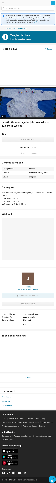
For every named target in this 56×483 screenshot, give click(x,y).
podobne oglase (24, 39)
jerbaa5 (28, 287)
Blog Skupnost (7, 422)
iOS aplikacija (10, 451)
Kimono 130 (6, 401)
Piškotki (42, 426)
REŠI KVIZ (37, 22)
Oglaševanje (6, 436)
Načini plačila (34, 422)
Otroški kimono (7, 405)
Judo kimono (6, 397)
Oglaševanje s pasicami (42, 436)
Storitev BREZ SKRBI (17, 419)
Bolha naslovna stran (28, 3)
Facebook (3, 473)
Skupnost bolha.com (25, 473)
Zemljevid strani (21, 422)
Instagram (13, 473)
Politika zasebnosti (30, 426)
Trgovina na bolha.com (22, 436)
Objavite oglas (7, 440)
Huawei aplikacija (10, 463)
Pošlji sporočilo (28, 139)
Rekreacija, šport (10, 28)
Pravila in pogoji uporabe (11, 426)
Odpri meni (3, 3)
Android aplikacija (10, 457)
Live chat (52, 479)
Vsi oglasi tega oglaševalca (28, 289)
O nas (4, 419)
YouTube (19, 473)
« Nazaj (28, 377)
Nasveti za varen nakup (36, 419)
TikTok (8, 473)
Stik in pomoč (47, 422)
